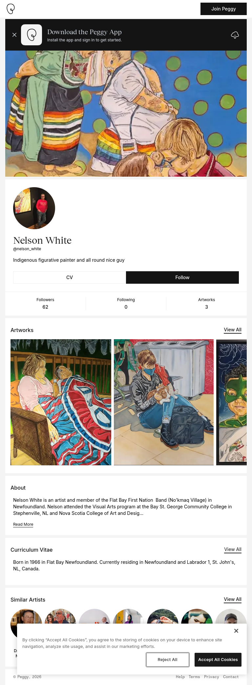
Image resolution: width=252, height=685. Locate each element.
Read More (23, 524)
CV (69, 277)
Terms (194, 677)
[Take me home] (10, 9)
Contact (231, 677)
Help (180, 677)
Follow (182, 277)
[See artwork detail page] (60, 402)
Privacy (211, 677)
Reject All (167, 659)
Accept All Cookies (218, 659)
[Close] (236, 631)
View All (233, 329)
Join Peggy (223, 8)
